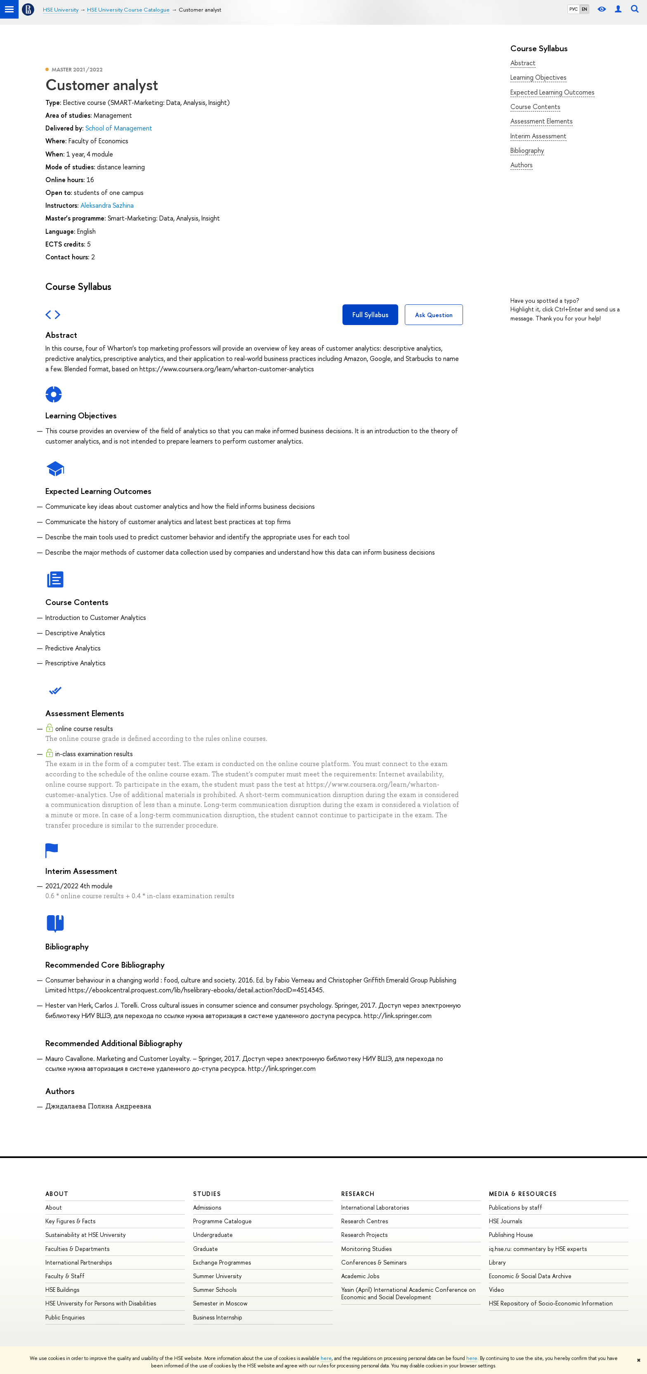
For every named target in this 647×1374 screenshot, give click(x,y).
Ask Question (434, 315)
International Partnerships (78, 1262)
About (56, 1194)
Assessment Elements (541, 121)
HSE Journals (505, 1221)
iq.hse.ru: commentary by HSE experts (538, 1249)
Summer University (217, 1276)
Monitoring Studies (366, 1249)
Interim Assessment (538, 135)
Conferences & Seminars (373, 1262)
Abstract (523, 62)
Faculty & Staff (65, 1276)
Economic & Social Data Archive (530, 1276)
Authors (521, 164)
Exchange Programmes (222, 1262)
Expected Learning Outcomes (552, 92)
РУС (573, 9)
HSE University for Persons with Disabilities (100, 1303)
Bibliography (527, 150)
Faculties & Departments (77, 1249)
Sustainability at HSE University (85, 1235)
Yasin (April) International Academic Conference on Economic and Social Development (408, 1293)
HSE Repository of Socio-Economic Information (551, 1303)
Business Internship (217, 1317)
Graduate (205, 1249)
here (326, 1358)
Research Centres (364, 1221)
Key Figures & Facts (70, 1221)
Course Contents (535, 106)
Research (358, 1194)
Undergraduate (213, 1235)
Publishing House (511, 1235)
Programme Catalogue (222, 1221)
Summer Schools (214, 1289)
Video (496, 1289)
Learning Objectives (538, 77)
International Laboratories (375, 1207)
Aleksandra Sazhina (107, 205)
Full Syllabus (370, 314)
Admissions (207, 1207)
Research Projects (364, 1235)
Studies (207, 1194)
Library (497, 1262)
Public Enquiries (65, 1317)
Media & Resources (523, 1194)
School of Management (118, 128)
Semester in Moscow (220, 1303)
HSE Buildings (62, 1289)
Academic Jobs (360, 1276)
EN (584, 9)
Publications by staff (515, 1207)
